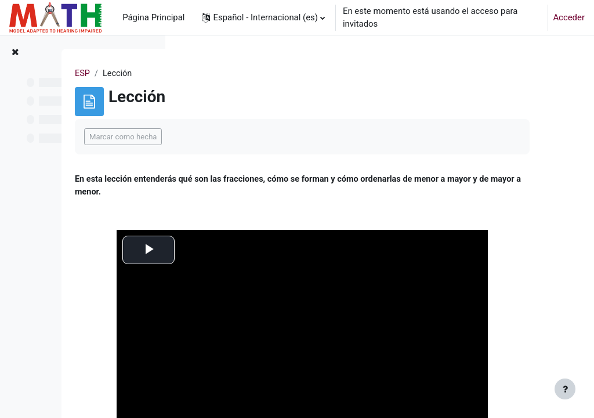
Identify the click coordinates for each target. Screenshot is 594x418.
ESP (196, 74)
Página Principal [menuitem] (153, 17)
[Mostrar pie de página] (565, 389)
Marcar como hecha (236, 136)
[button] (263, 17)
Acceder (569, 17)
